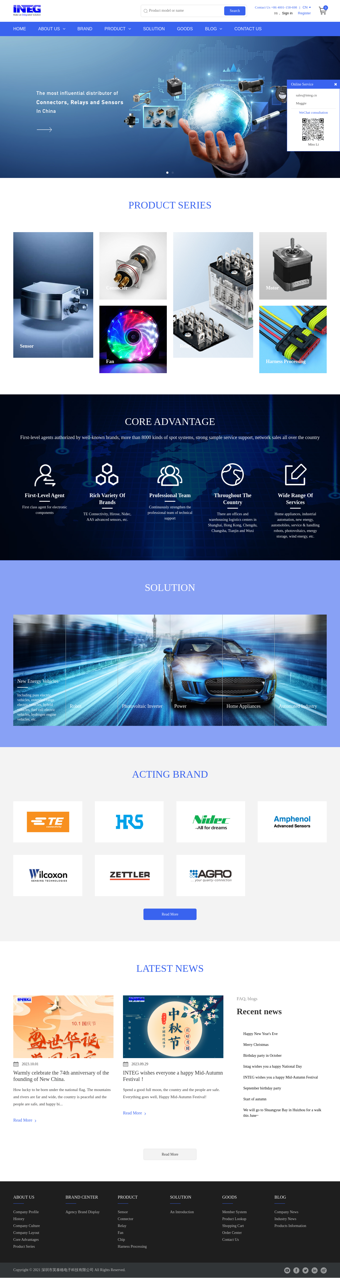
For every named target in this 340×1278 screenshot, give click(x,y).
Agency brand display (83, 1212)
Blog (213, 29)
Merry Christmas (256, 1045)
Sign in (287, 13)
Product (118, 29)
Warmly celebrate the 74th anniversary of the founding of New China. (61, 1076)
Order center (232, 1233)
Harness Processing (132, 1247)
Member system (234, 1212)
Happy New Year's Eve (260, 1034)
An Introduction (182, 1212)
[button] (167, 173)
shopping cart (233, 1226)
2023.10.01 (30, 1064)
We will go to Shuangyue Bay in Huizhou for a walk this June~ (282, 1113)
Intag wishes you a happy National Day (272, 1066)
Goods (185, 29)
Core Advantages (26, 1240)
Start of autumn (254, 1099)
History (18, 1219)
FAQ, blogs (247, 999)
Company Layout (26, 1233)
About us (51, 29)
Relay (122, 1226)
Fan (120, 1233)
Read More (170, 915)
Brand (85, 29)
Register (304, 13)
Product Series (24, 1247)
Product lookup (234, 1219)
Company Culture (26, 1226)
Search (235, 11)
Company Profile (26, 1212)
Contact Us (248, 29)
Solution (154, 29)
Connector (125, 1219)
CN (307, 7)
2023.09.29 (139, 1064)
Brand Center (82, 1197)
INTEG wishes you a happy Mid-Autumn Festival (280, 1077)
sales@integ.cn (306, 95)
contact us (230, 1240)
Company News (286, 1212)
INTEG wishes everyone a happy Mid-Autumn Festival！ (173, 1076)
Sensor (123, 1212)
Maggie (301, 103)
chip (121, 1240)
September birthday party (262, 1088)
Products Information (290, 1226)
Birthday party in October (262, 1056)
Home (19, 29)
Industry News (285, 1219)
